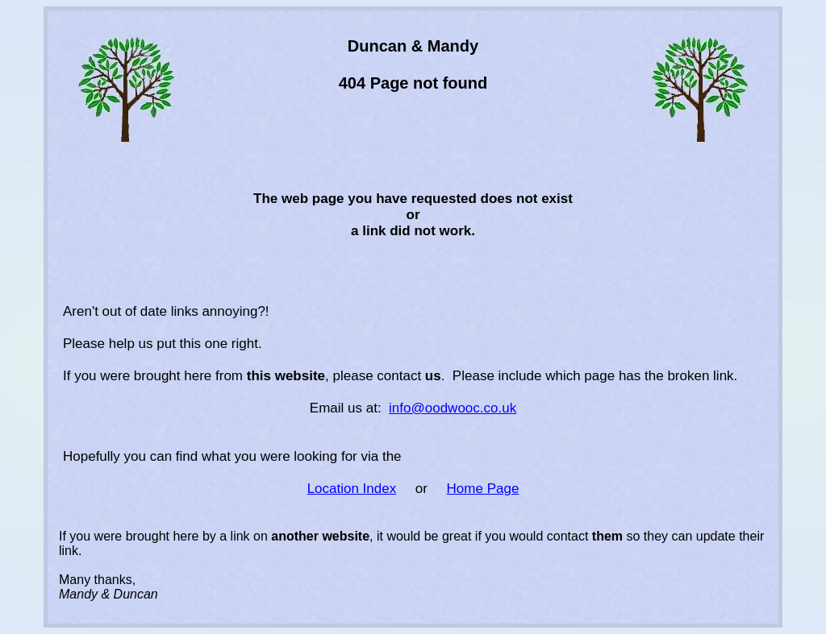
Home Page (483, 488)
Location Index (352, 488)
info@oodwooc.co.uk (452, 408)
